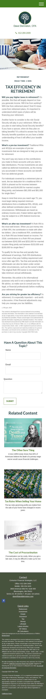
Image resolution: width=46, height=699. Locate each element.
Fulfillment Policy (7, 693)
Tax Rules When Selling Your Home (23, 501)
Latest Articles (23, 626)
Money (23, 621)
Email (8, 364)
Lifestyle (23, 624)
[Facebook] (3, 600)
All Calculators (23, 631)
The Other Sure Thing (23, 450)
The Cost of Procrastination (23, 552)
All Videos (23, 629)
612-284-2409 (23, 33)
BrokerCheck (6, 635)
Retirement (23, 609)
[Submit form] (10, 401)
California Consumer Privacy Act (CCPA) (21, 663)
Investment (23, 612)
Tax (23, 619)
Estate (23, 614)
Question (8, 379)
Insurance (23, 616)
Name (8, 350)
